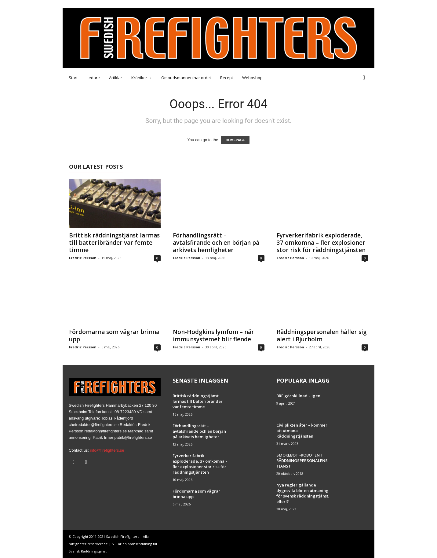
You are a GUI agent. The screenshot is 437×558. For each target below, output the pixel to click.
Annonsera (128, 4)
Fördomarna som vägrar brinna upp (114, 335)
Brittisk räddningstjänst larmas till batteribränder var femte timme (114, 242)
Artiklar (115, 77)
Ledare (93, 77)
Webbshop (252, 77)
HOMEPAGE (235, 140)
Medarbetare (75, 4)
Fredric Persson (83, 257)
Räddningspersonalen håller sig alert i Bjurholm (322, 335)
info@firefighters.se (107, 450)
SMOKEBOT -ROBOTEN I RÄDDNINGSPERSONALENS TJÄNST (302, 460)
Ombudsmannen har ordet (186, 77)
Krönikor (141, 77)
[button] (365, 77)
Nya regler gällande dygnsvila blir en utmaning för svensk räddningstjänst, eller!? (303, 493)
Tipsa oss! (102, 4)
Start (73, 77)
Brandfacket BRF (160, 4)
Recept (226, 77)
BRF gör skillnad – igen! (299, 395)
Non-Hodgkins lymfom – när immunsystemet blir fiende (213, 335)
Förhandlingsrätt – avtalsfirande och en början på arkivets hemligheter (216, 242)
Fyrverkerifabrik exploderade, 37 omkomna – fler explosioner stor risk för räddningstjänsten (321, 242)
